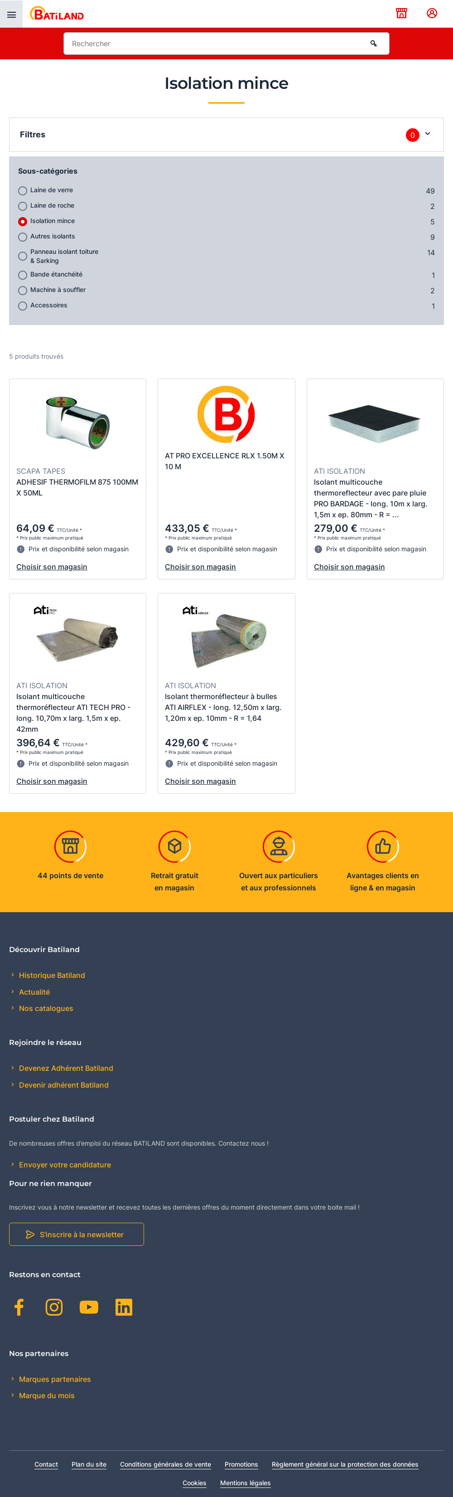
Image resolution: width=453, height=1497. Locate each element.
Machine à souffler (58, 289)
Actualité (33, 991)
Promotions (241, 1464)
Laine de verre (51, 190)
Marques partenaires (54, 1379)
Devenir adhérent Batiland (63, 1084)
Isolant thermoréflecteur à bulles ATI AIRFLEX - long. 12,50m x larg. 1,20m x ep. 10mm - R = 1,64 (223, 707)
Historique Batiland (51, 975)
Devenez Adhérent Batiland (65, 1068)
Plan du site (89, 1464)
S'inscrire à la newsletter (82, 1234)
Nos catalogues (45, 1008)
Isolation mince (52, 220)
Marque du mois (46, 1395)
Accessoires (48, 305)
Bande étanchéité (56, 274)
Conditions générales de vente (165, 1464)
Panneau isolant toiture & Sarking (64, 256)
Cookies (195, 1483)
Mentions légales (245, 1483)
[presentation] (11, 14)
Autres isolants (52, 236)
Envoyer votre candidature (64, 1164)
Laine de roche (52, 205)
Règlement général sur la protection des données (345, 1464)
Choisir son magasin (51, 566)
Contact (46, 1464)
